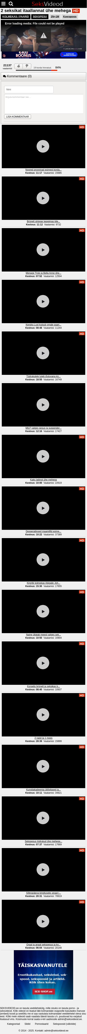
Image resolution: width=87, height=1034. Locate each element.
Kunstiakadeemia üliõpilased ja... (43, 789)
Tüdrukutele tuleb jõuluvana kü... (43, 376)
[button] (43, 35)
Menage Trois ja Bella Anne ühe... (43, 273)
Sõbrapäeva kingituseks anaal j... (43, 893)
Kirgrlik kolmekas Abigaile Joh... (43, 583)
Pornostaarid (41, 1024)
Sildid (27, 1024)
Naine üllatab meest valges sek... (43, 634)
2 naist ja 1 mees (44, 738)
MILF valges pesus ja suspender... (43, 428)
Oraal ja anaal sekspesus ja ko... (43, 944)
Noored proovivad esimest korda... (44, 169)
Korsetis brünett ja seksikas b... (43, 686)
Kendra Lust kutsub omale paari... (43, 324)
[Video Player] (43, 35)
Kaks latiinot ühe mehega (43, 479)
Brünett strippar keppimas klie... (43, 221)
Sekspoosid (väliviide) (64, 1024)
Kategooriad (13, 1024)
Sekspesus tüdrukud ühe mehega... (43, 841)
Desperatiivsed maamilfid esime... (43, 531)
